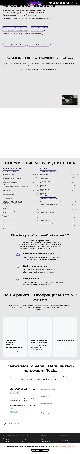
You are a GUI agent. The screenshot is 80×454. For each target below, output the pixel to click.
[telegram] (57, 3)
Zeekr (23, 441)
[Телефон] (64, 3)
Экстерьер (6, 441)
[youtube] (54, 3)
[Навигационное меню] (3, 3)
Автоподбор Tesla (46, 441)
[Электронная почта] (67, 3)
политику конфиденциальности (65, 446)
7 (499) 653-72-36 (65, 441)
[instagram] (50, 3)
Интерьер (6, 439)
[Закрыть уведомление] (79, 444)
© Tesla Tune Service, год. (71, 424)
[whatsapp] (61, 3)
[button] (73, 3)
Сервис (43, 439)
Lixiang (24, 439)
